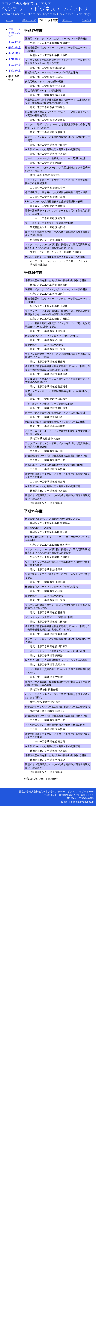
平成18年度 (14, 70)
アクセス (67, 20)
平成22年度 (14, 47)
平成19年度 (14, 65)
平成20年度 (14, 59)
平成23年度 (14, 42)
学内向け (86, 20)
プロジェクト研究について (14, 32)
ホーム (9, 20)
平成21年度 (14, 53)
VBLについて (29, 20)
